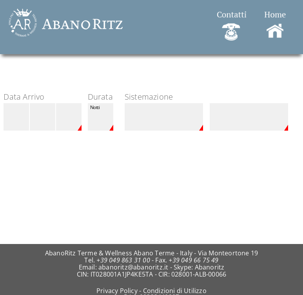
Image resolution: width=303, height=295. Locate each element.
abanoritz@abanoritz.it (133, 267)
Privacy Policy (117, 290)
